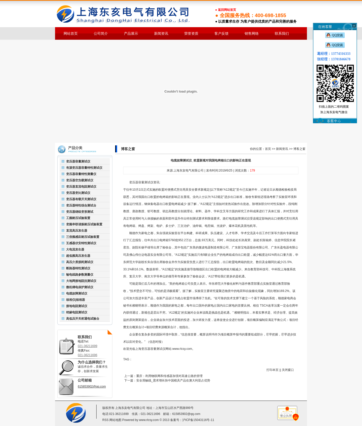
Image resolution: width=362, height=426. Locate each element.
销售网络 (252, 33)
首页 (268, 149)
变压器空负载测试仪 (79, 180)
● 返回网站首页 (225, 10)
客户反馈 (221, 33)
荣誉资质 (191, 33)
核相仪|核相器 (75, 300)
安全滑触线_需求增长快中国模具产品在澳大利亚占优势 (173, 380)
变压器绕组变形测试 (79, 212)
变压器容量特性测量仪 (81, 174)
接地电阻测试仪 (76, 306)
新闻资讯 (161, 33)
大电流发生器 (75, 249)
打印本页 (272, 370)
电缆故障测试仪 (76, 293)
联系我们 (282, 33)
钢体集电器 (151, 204)
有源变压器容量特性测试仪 (84, 167)
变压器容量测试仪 (78, 161)
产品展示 (131, 33)
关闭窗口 (288, 370)
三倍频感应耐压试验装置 (82, 237)
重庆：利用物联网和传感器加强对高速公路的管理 (169, 376)
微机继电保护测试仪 (79, 287)
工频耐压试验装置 (78, 218)
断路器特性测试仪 (78, 268)
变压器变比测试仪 (78, 193)
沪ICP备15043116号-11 (198, 420)
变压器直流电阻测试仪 (81, 186)
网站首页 (71, 33)
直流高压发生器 (76, 230)
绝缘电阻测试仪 (76, 312)
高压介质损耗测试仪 (79, 262)
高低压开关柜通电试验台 (82, 318)
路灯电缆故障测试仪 (236, 218)
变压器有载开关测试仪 (81, 199)
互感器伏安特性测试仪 (81, 243)
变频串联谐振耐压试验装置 (84, 224)
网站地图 (115, 420)
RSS (105, 420)
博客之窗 (299, 149)
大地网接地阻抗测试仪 (81, 281)
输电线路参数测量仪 (79, 274)
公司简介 (101, 33)
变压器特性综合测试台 (81, 205)
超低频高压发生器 (78, 256)
